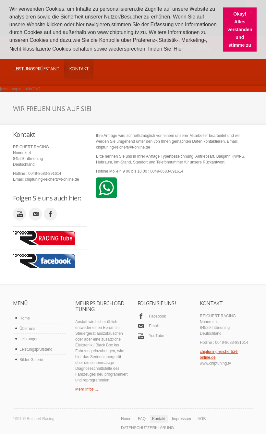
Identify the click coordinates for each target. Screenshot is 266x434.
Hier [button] (178, 49)
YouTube (156, 335)
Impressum (181, 418)
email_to (35, 214)
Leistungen (29, 339)
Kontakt (79, 69)
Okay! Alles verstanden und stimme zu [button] (239, 29)
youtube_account (19, 214)
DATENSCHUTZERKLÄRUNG (147, 428)
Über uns (27, 328)
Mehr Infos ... (86, 389)
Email (154, 326)
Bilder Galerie (31, 359)
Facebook (157, 316)
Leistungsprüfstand (36, 69)
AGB (202, 418)
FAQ (142, 418)
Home (24, 318)
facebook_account (50, 214)
